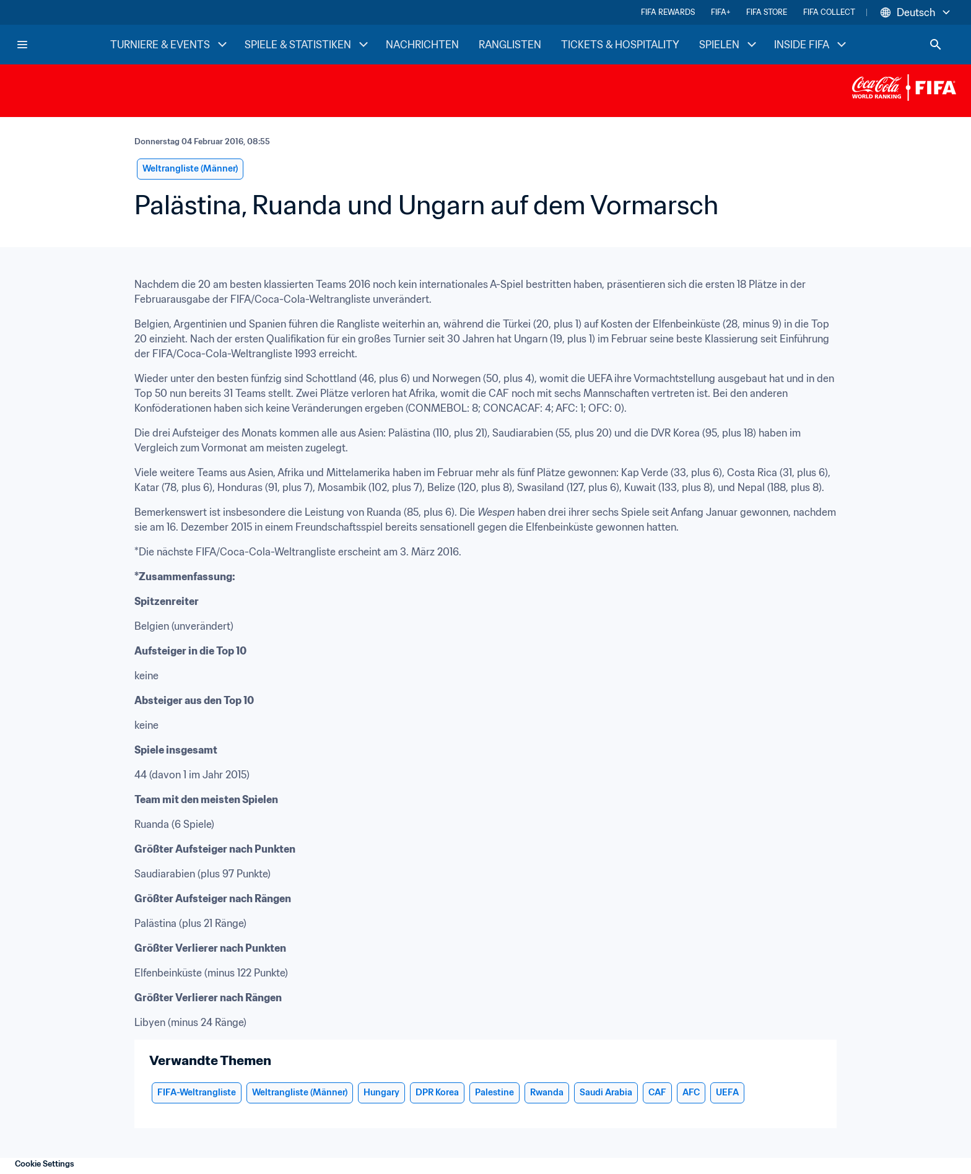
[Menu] (22, 44)
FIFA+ (720, 12)
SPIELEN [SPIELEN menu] (729, 44)
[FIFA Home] (62, 45)
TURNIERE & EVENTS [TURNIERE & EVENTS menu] (170, 44)
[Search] (936, 45)
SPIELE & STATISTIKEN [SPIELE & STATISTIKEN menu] (308, 44)
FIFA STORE (766, 12)
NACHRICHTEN (422, 44)
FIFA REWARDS (668, 12)
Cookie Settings (44, 1164)
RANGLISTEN (510, 44)
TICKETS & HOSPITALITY (620, 44)
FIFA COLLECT (829, 12)
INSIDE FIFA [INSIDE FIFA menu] (811, 44)
